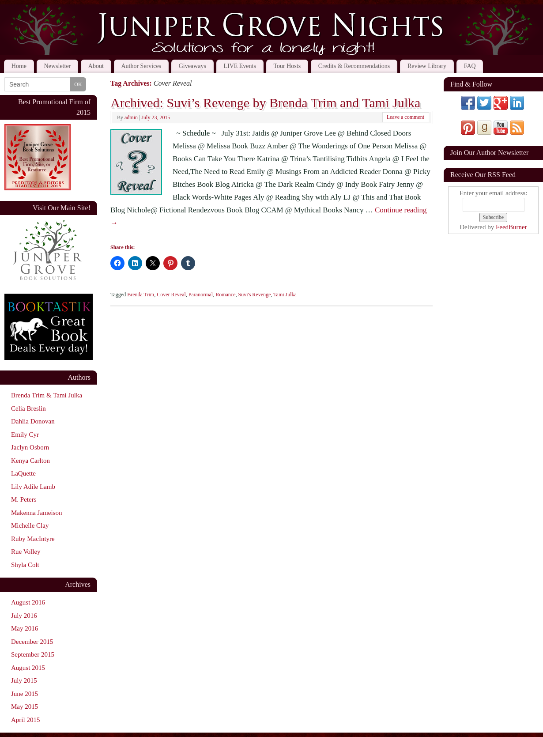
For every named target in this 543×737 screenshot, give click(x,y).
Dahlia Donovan (33, 421)
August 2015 (28, 667)
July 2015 (24, 680)
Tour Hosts (287, 66)
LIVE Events (239, 66)
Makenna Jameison (36, 512)
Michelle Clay (30, 525)
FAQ (470, 66)
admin (131, 117)
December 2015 (32, 641)
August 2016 (28, 602)
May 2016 (24, 628)
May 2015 (24, 706)
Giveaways (192, 66)
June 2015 (24, 693)
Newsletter (57, 66)
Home (18, 66)
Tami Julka (285, 294)
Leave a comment (405, 117)
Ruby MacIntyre (33, 538)
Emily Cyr (25, 434)
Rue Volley (26, 551)
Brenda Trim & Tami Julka (46, 395)
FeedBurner (511, 227)
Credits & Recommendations (354, 66)
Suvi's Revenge (254, 294)
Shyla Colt (25, 564)
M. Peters (24, 499)
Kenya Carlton (30, 460)
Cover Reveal (171, 294)
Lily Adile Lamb (33, 486)
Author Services (141, 66)
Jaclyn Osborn (30, 447)
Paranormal (201, 294)
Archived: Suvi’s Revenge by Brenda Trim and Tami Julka (265, 102)
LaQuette (23, 473)
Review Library (426, 66)
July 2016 (24, 615)
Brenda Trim (140, 294)
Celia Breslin (28, 408)
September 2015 (32, 654)
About (96, 66)
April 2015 (25, 719)
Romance (225, 294)
